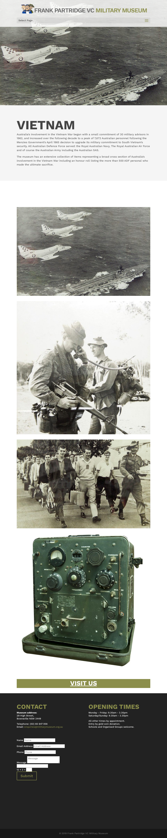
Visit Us (83, 683)
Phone (20, 752)
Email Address (25, 746)
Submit (27, 776)
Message (21, 762)
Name (20, 740)
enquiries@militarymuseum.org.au (43, 727)
